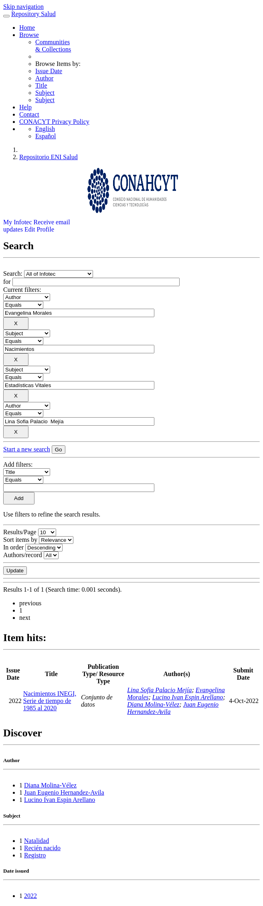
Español (45, 136)
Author (44, 78)
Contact (29, 114)
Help (25, 107)
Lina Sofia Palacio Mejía (159, 690)
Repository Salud (33, 13)
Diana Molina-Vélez (153, 704)
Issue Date (48, 71)
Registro (35, 855)
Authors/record (22, 554)
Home (27, 27)
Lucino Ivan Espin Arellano (187, 697)
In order (13, 547)
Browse (29, 34)
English (45, 128)
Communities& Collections (53, 46)
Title (41, 85)
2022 (30, 895)
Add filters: (17, 464)
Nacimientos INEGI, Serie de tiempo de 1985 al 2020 (49, 700)
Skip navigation (23, 6)
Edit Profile (39, 229)
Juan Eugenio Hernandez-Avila (64, 792)
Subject (45, 92)
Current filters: (22, 289)
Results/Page (19, 532)
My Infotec (17, 222)
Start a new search (26, 449)
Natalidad (36, 840)
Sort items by (20, 539)
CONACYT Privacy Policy (54, 121)
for (7, 281)
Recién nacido (42, 848)
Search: (13, 273)
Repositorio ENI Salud (48, 157)
